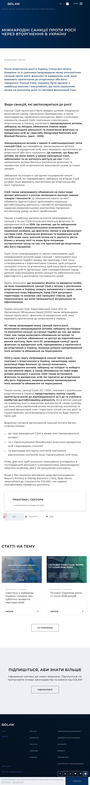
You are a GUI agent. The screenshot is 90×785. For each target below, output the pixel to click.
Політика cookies (6, 782)
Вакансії (61, 751)
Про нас (33, 731)
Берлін (5, 736)
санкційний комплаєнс (55, 468)
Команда (34, 751)
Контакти (62, 744)
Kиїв (4, 731)
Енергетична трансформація (71, 764)
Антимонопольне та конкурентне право (29, 505)
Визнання (34, 738)
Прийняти (77, 781)
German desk (63, 757)
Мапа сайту (6, 766)
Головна (5, 9)
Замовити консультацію (69, 738)
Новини (12, 9)
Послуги (33, 744)
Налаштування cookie (18, 782)
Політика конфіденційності (12, 772)
